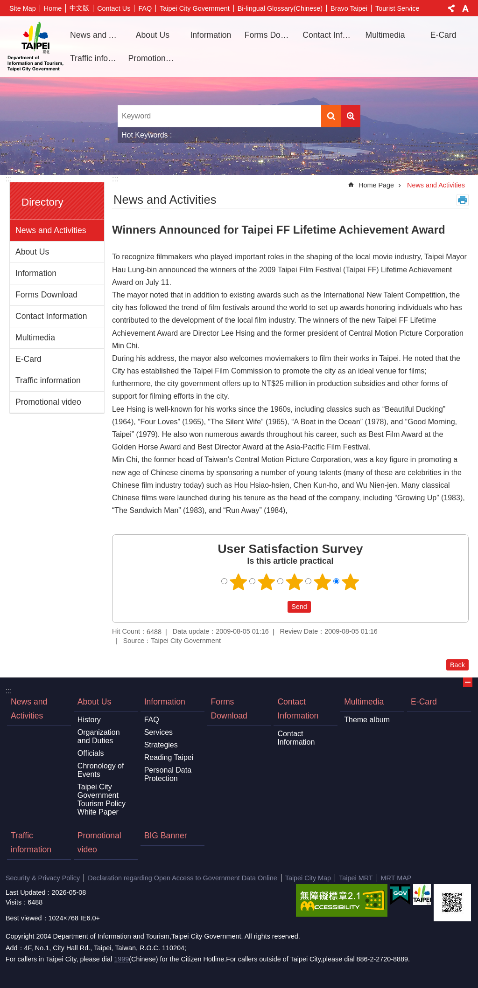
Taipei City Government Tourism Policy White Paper (101, 799)
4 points (322, 582)
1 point (238, 582)
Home (53, 8)
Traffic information (95, 58)
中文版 (79, 8)
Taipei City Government (195, 8)
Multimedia (35, 337)
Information (35, 273)
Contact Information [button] (328, 35)
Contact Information (51, 316)
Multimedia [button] (385, 35)
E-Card (443, 35)
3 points (294, 582)
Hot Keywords (144, 135)
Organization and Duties (98, 736)
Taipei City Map (308, 878)
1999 (121, 959)
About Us (32, 251)
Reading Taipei (169, 757)
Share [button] (451, 8)
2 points (266, 582)
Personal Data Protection (167, 774)
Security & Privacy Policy (43, 878)
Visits (13, 902)
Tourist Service (397, 8)
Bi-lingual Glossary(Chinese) (280, 8)
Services (158, 732)
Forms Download (270, 35)
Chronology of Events (100, 770)
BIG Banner (165, 835)
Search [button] (331, 116)
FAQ (145, 8)
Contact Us (113, 8)
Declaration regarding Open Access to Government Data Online (182, 878)
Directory (42, 202)
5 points (350, 582)
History (89, 720)
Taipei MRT (356, 878)
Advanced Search (350, 116)
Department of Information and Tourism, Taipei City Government (35, 46)
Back (457, 665)
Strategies (161, 745)
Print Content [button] (463, 200)
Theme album (367, 720)
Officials (90, 753)
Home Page (376, 185)
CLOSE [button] (467, 682)
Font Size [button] (465, 8)
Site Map (22, 8)
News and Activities (95, 35)
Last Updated (26, 892)
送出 (279, 606)
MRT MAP (396, 878)
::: (9, 179)
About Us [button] (152, 35)
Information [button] (210, 35)
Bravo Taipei (348, 8)
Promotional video (154, 58)
